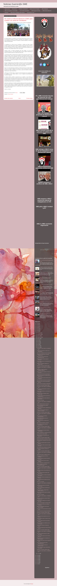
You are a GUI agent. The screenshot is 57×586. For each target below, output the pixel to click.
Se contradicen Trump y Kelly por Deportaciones (42, 424)
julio (38, 340)
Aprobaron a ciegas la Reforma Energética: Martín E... (42, 370)
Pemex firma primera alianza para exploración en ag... (42, 357)
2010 (37, 563)
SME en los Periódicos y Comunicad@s (11, 10)
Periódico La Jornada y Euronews (45, 295)
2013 (37, 559)
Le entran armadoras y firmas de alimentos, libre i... (42, 545)
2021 (37, 326)
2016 (37, 555)
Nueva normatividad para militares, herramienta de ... (42, 406)
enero (38, 553)
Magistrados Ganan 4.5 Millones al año (43, 454)
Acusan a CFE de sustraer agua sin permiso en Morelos (42, 410)
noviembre (39, 334)
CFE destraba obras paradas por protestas (44, 447)
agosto (38, 338)
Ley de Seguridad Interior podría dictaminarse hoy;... (42, 543)
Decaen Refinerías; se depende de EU (43, 462)
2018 (37, 330)
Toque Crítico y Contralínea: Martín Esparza (18, 12)
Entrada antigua (29, 98)
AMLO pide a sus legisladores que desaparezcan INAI (45, 291)
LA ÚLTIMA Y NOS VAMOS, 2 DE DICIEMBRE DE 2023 (45, 314)
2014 (37, 558)
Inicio (20, 98)
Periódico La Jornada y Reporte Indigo (46, 266)
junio (38, 341)
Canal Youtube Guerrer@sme (24, 10)
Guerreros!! (6, 12)
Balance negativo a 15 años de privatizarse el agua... (42, 465)
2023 (37, 323)
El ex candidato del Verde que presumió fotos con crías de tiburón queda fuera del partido (46, 260)
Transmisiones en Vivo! (30, 12)
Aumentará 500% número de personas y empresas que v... (43, 396)
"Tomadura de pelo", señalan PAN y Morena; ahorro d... (43, 490)
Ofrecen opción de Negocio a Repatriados (44, 383)
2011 (37, 562)
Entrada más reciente (8, 98)
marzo (38, 345)
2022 (37, 324)
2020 (37, 327)
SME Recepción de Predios (35, 10)
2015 (37, 556)
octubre (38, 335)
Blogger (32, 583)
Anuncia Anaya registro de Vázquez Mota (43, 502)
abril (38, 344)
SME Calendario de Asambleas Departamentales (42, 416)
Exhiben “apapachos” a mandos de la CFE (44, 432)
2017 (37, 331)
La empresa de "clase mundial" (42, 433)
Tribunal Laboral (10, 94)
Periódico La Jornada (40, 400)
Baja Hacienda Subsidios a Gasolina (43, 422)
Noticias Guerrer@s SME (15, 4)
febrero (38, 347)
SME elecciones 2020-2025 (46, 10)
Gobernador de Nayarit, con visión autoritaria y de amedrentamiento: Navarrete (45, 278)
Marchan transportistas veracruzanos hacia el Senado (43, 507)
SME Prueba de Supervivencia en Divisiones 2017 (42, 418)
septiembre (39, 337)
